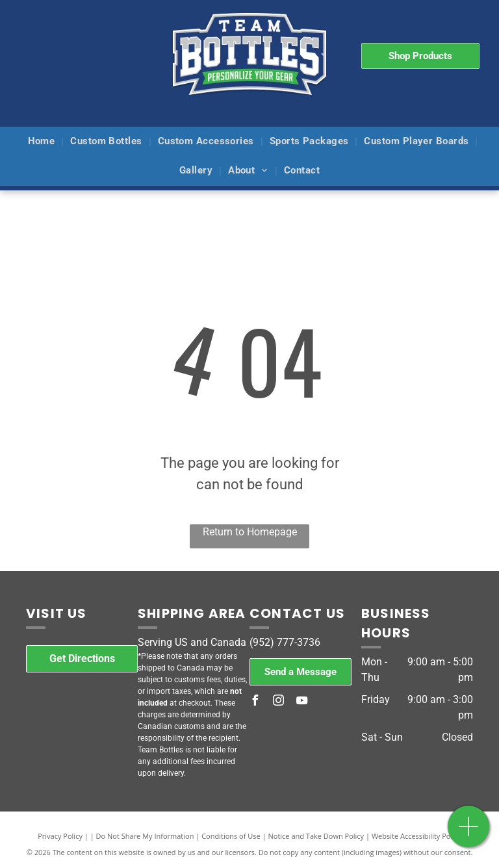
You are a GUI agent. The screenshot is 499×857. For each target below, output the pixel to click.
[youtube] (301, 702)
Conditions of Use (231, 836)
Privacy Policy (60, 836)
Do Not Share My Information (145, 836)
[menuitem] (42, 142)
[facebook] (254, 702)
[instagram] (278, 702)
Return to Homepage (250, 532)
